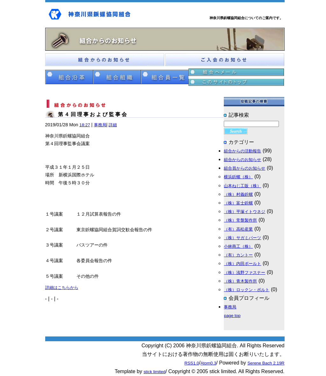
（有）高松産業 (238, 229)
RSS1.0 (191, 363)
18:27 (85, 124)
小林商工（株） (238, 246)
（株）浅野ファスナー (244, 272)
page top (232, 315)
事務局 (100, 124)
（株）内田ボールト (242, 263)
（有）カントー (238, 255)
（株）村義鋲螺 (238, 194)
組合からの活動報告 (242, 151)
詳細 (113, 124)
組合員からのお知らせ (244, 168)
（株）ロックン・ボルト (246, 289)
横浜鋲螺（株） (238, 176)
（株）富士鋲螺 (238, 203)
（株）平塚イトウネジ (244, 211)
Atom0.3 (208, 363)
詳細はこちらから (61, 287)
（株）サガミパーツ (242, 237)
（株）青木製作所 (240, 281)
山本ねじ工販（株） (242, 185)
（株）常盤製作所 (240, 220)
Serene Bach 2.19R (265, 363)
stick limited (155, 371)
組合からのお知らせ (242, 159)
